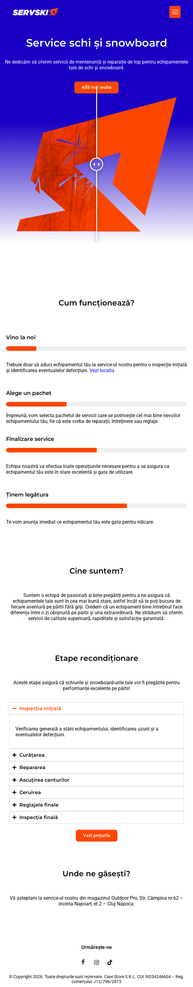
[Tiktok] (109, 962)
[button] (175, 11)
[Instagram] (96, 962)
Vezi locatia (102, 370)
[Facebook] (83, 962)
